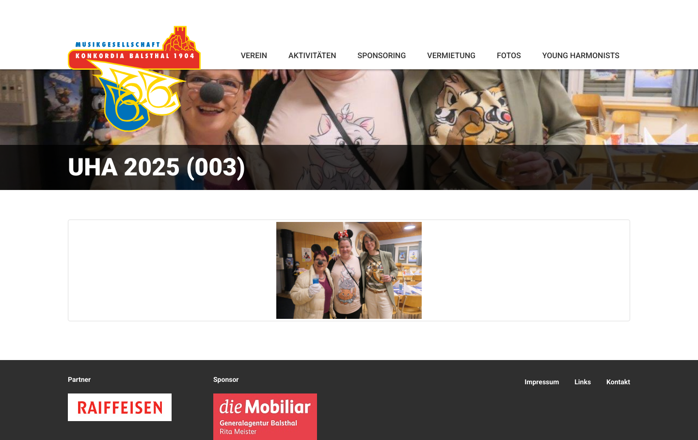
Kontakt (618, 382)
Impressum (541, 382)
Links (582, 382)
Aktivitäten (312, 55)
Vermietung (451, 55)
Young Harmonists (580, 55)
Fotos (509, 55)
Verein (254, 55)
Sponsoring (381, 55)
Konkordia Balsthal (134, 78)
